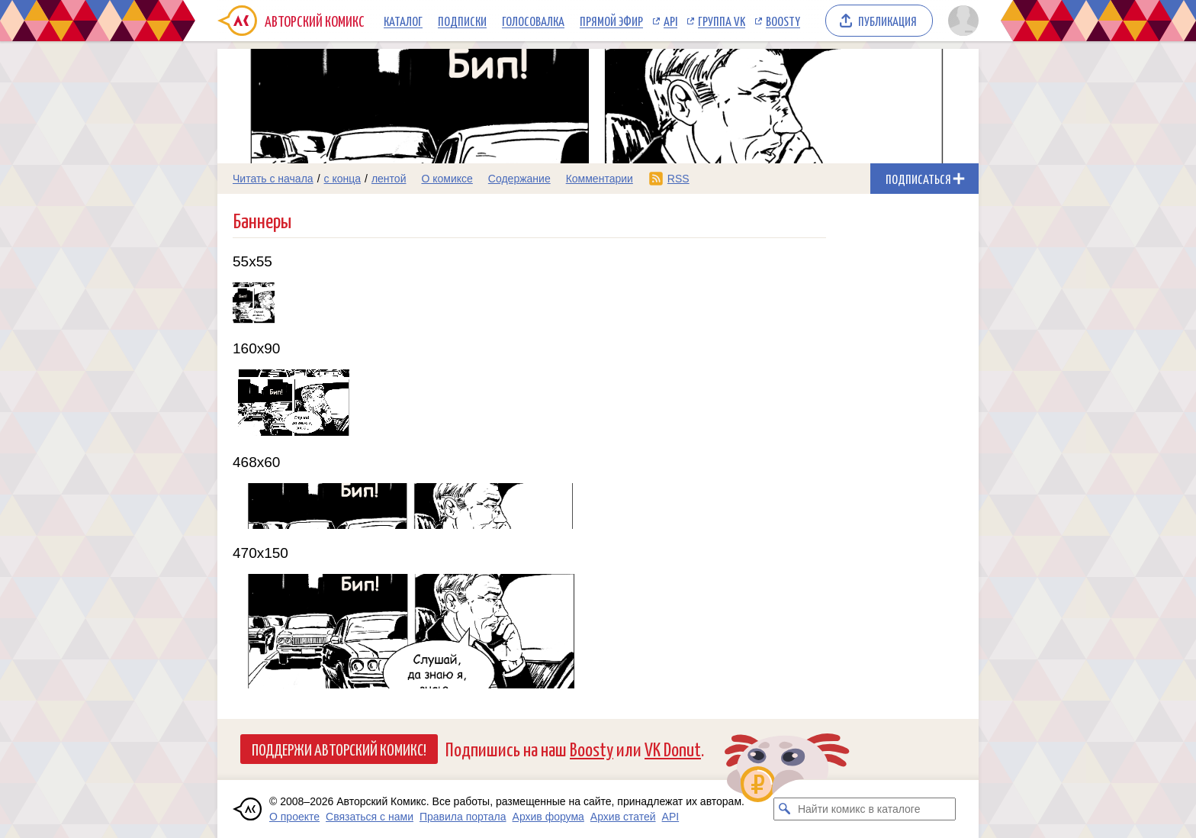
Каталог (403, 20)
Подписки (462, 20)
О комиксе (446, 178)
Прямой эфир (611, 20)
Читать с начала (273, 178)
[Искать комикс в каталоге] (785, 809)
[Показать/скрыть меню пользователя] (961, 20)
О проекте (294, 817)
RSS (678, 178)
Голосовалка (533, 20)
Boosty (783, 20)
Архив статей (623, 817)
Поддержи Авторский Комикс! (339, 749)
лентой (389, 178)
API (670, 20)
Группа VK (721, 20)
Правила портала (463, 817)
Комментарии (599, 178)
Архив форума (548, 817)
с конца (343, 178)
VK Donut (673, 748)
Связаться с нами (369, 817)
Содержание (519, 178)
